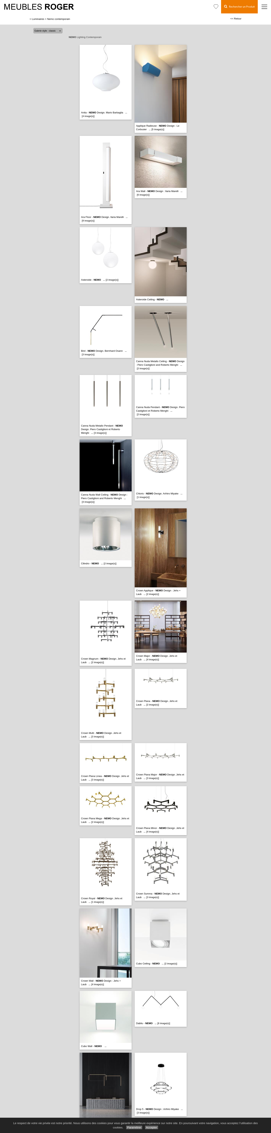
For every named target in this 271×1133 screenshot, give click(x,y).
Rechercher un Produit (239, 6)
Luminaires (38, 19)
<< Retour (235, 18)
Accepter (151, 1127)
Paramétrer (134, 1127)
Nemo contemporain (58, 19)
